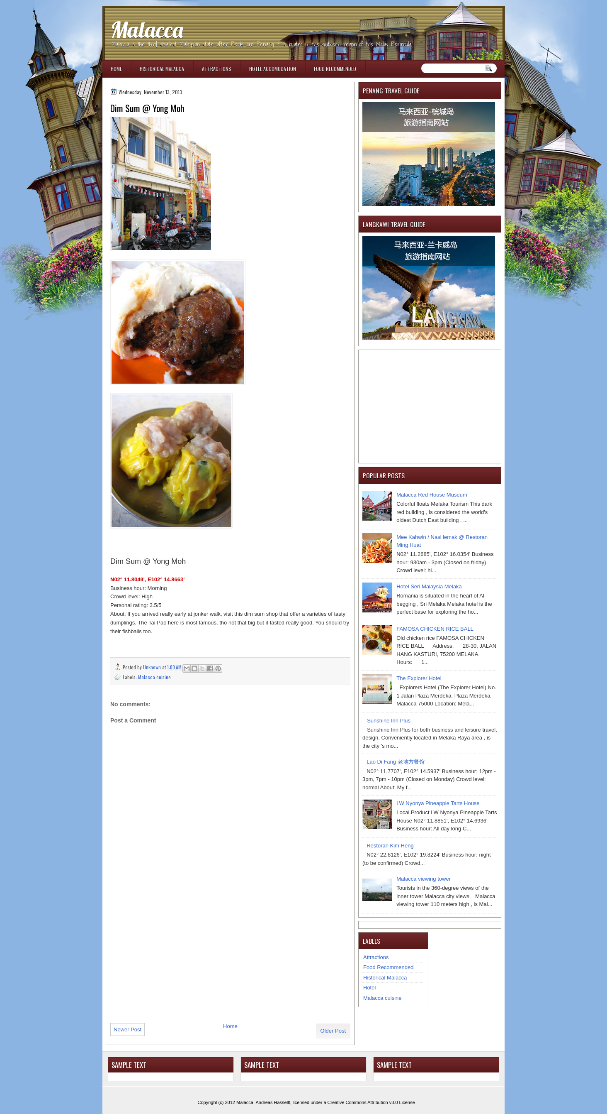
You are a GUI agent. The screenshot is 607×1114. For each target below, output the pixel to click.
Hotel (369, 987)
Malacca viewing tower (423, 879)
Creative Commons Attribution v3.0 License (371, 1102)
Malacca (146, 29)
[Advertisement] (172, 959)
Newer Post (127, 1029)
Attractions (216, 68)
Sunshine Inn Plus (388, 720)
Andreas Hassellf (273, 1102)
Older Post (333, 1031)
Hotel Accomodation (272, 68)
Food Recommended (335, 68)
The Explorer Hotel (418, 678)
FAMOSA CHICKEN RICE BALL (434, 629)
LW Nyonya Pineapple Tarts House (437, 803)
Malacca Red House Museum (431, 495)
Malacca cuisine (154, 677)
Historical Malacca (162, 68)
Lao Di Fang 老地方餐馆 (395, 762)
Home (116, 68)
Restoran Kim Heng (390, 845)
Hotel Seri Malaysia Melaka (429, 586)
